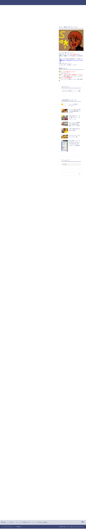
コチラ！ (75, 65)
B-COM (28, 361)
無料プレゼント (37, 7)
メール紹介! (8, 49)
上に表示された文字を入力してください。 (15, 499)
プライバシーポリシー (9, 526)
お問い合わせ (50, 7)
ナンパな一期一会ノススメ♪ (43, 2)
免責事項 (19, 526)
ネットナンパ (9, 398)
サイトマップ (63, 7)
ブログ (16, 398)
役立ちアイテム (24, 7)
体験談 (21, 398)
